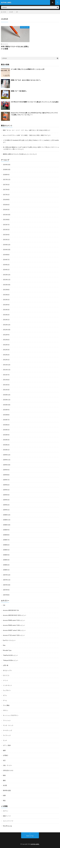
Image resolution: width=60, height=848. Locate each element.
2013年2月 (6, 314)
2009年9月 (6, 470)
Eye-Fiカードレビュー (9, 640)
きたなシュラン (7, 670)
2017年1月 (6, 194)
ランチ (5, 740)
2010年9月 (6, 409)
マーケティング (7, 730)
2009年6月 (6, 485)
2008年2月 (6, 565)
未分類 (5, 785)
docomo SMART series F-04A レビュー (14, 630)
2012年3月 (6, 349)
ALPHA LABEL (35, 844)
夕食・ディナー (7, 765)
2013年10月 (6, 284)
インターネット (7, 685)
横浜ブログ (44, 135)
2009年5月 (6, 490)
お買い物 (5, 665)
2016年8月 (6, 199)
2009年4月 (6, 495)
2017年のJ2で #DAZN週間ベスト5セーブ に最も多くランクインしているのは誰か (35, 102)
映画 (4, 775)
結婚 (4, 795)
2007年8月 (6, 595)
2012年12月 (6, 324)
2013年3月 (6, 309)
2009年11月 (6, 460)
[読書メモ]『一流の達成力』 (19, 91)
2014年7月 (6, 259)
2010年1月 (6, 450)
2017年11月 (6, 179)
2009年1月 (6, 510)
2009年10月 (6, 465)
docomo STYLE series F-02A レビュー (14, 635)
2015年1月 (6, 239)
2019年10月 (6, 164)
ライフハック (24, 27)
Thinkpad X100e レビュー (10, 660)
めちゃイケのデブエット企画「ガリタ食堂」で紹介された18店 (21, 135)
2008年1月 (6, 570)
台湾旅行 (5, 755)
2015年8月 (6, 219)
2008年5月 (6, 550)
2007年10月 (6, 585)
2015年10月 (6, 214)
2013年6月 (6, 294)
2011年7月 (6, 375)
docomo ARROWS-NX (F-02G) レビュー (14, 615)
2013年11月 (6, 279)
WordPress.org (7, 826)
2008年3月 (6, 560)
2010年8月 (6, 415)
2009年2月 (6, 505)
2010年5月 (6, 429)
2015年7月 (6, 224)
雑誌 (4, 800)
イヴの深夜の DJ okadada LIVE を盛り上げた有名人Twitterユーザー (22, 140)
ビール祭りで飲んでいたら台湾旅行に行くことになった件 (27, 69)
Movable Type (7, 650)
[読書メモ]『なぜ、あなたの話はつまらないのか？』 (26, 80)
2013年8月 (6, 289)
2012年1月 (6, 359)
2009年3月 (6, 500)
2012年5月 (6, 344)
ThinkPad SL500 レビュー (10, 655)
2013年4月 (6, 304)
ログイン (5, 811)
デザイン (5, 710)
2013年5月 (6, 299)
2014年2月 (6, 264)
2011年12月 (6, 364)
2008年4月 (6, 555)
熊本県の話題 (7, 790)
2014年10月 (6, 249)
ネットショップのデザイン (10, 715)
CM (4, 605)
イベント (5, 680)
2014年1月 (6, 269)
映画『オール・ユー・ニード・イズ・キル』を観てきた (19, 130)
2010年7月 (6, 419)
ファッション (7, 720)
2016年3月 (6, 209)
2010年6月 (6, 425)
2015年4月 (6, 234)
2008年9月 (6, 530)
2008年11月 (6, 520)
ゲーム (5, 700)
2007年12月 (6, 575)
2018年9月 (6, 174)
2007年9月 (6, 590)
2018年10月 (6, 169)
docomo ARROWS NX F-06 (11, 610)
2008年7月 (6, 540)
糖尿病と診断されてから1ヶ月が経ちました (15, 154)
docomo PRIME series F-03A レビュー (14, 625)
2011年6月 (6, 379)
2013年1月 (6, 319)
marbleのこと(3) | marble (51, 140)
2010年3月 (6, 439)
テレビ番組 (6, 705)
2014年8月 (6, 254)
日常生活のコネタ (8, 770)
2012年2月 (6, 354)
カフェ (5, 695)
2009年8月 (6, 475)
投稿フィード (7, 816)
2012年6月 (6, 339)
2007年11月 (6, 580)
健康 (4, 750)
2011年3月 (6, 389)
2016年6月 (6, 204)
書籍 (4, 780)
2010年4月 (6, 435)
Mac (4, 645)
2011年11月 (6, 369)
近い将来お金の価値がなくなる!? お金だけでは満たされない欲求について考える (26, 147)
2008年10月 (6, 525)
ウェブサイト (7, 690)
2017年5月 (6, 184)
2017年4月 (6, 189)
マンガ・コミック (8, 725)
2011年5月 (6, 385)
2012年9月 (6, 334)
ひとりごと (6, 675)
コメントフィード (8, 821)
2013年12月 (6, 274)
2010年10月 (6, 405)
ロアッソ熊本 (7, 745)
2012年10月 (6, 329)
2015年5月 (6, 229)
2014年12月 (6, 244)
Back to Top (30, 836)
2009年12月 (6, 455)
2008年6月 (6, 545)
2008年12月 (6, 515)
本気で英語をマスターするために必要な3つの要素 (15, 48)
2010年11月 (6, 399)
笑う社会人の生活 (42, 130)
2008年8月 (6, 535)
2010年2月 (6, 445)
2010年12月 (6, 395)
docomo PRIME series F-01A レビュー (14, 620)
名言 (4, 760)
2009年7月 (6, 480)
